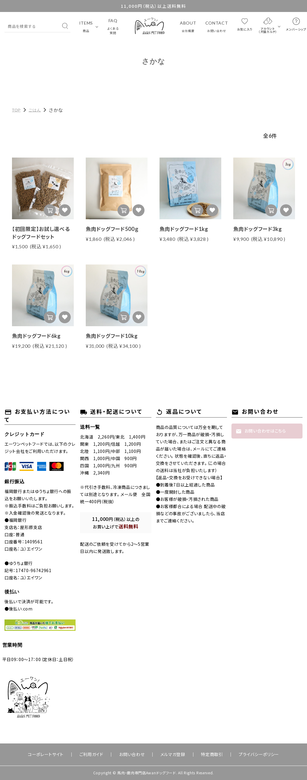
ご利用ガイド (102, 755)
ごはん (34, 110)
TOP (16, 110)
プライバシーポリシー (241, 755)
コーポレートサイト (63, 755)
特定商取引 (201, 755)
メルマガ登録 (169, 755)
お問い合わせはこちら (261, 431)
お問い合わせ (135, 755)
